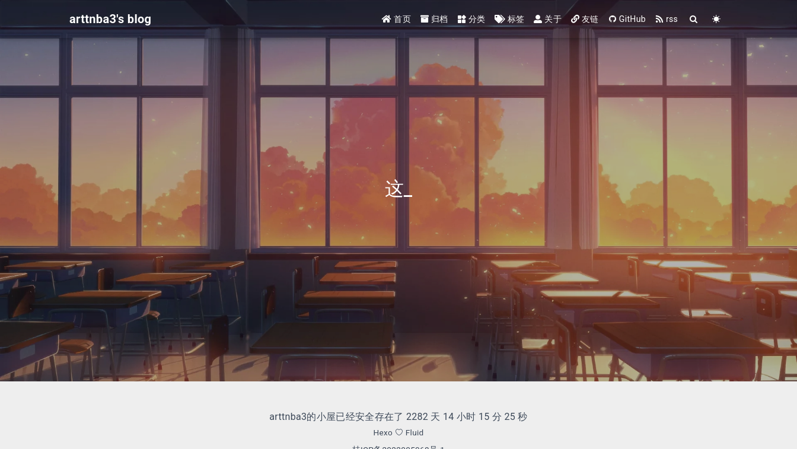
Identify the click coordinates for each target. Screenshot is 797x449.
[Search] (694, 19)
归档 (434, 19)
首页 (396, 19)
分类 (472, 19)
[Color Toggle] (716, 19)
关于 (548, 19)
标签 (509, 19)
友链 (585, 19)
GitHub (627, 19)
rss (666, 19)
